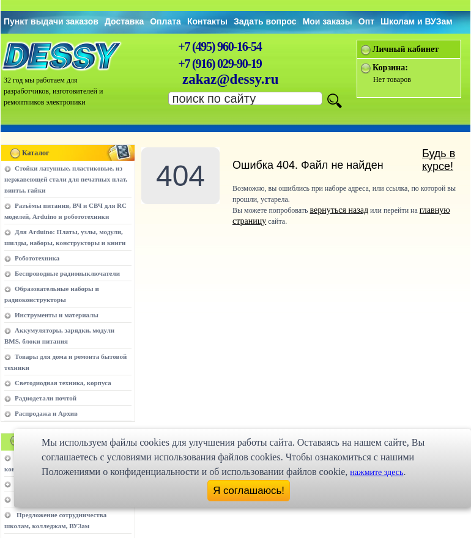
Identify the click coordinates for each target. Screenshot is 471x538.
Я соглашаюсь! (248, 490)
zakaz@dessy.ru (230, 79)
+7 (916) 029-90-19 (219, 63)
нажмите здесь (376, 472)
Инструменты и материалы (56, 315)
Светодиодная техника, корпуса (63, 382)
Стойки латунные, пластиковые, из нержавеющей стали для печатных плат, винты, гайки (65, 179)
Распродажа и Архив (46, 413)
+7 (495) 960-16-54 (219, 46)
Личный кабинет (406, 49)
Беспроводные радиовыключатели (67, 273)
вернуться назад (339, 210)
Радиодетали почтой (45, 398)
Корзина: (390, 67)
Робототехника (37, 258)
